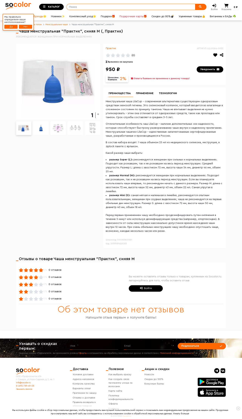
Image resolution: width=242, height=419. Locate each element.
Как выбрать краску (120, 374)
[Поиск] (129, 7)
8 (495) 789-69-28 (25, 386)
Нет (25, 27)
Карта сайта (115, 391)
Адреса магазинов (83, 379)
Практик (111, 48)
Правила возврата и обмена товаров (84, 404)
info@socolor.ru (23, 383)
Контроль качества (84, 384)
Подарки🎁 (108, 16)
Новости (149, 374)
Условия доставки (83, 374)
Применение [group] (145, 93)
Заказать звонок (24, 389)
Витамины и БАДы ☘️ (223, 16)
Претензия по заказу (85, 393)
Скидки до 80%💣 (162, 16)
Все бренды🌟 (37, 16)
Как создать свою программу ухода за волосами (120, 382)
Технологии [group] (168, 93)
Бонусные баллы (154, 384)
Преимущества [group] (119, 93)
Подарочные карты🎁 (133, 16)
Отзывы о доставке (84, 398)
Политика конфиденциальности (121, 397)
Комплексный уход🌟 (82, 16)
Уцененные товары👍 (192, 16)
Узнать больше (181, 413)
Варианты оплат (82, 388)
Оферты (82, 353)
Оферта (113, 404)
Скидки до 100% (153, 379)
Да (11, 27)
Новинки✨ (58, 16)
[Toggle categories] (51, 7)
